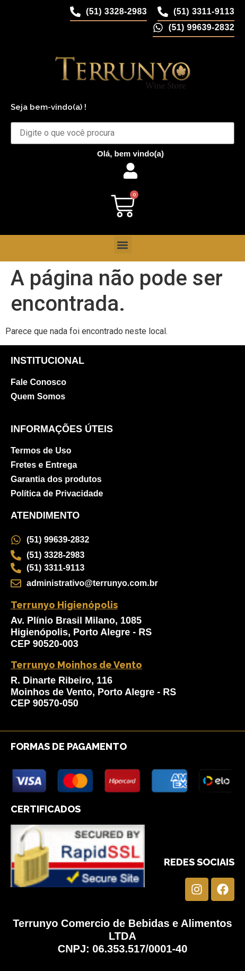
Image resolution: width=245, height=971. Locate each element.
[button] (123, 244)
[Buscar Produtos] (122, 133)
